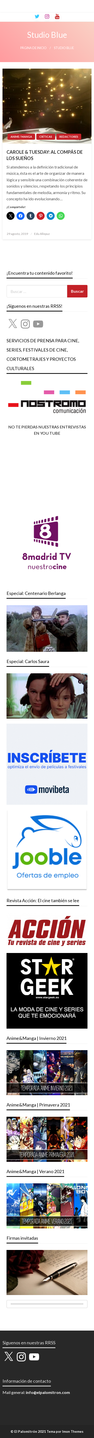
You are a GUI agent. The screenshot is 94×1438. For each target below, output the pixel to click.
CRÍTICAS (45, 136)
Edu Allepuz (42, 234)
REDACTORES (68, 136)
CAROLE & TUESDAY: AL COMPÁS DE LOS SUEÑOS (45, 155)
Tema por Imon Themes (65, 1431)
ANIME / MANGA (21, 136)
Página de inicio (33, 48)
